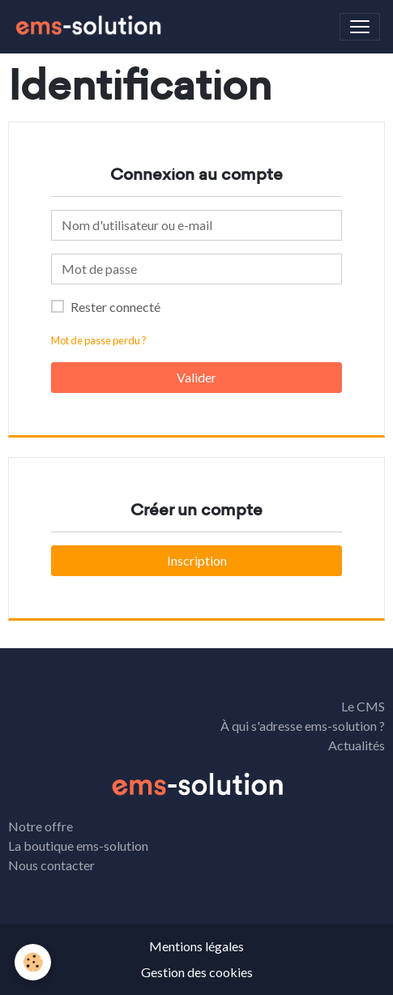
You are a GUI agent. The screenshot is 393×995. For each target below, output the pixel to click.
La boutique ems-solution (78, 845)
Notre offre (40, 826)
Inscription (197, 560)
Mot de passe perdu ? (99, 340)
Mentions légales (196, 946)
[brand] (91, 27)
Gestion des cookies (197, 972)
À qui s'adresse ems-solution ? (302, 725)
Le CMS (363, 706)
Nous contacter (51, 865)
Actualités (356, 745)
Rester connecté (115, 306)
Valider (196, 377)
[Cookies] (33, 962)
